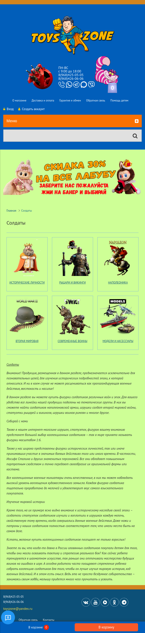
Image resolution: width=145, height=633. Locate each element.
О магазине (19, 100)
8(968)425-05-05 (71, 75)
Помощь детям (119, 100)
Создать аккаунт (31, 109)
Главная (11, 210)
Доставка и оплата (43, 100)
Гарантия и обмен (70, 100)
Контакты (48, 620)
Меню (72, 121)
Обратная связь (95, 100)
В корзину (106, 627)
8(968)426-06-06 (71, 78)
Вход (8, 109)
